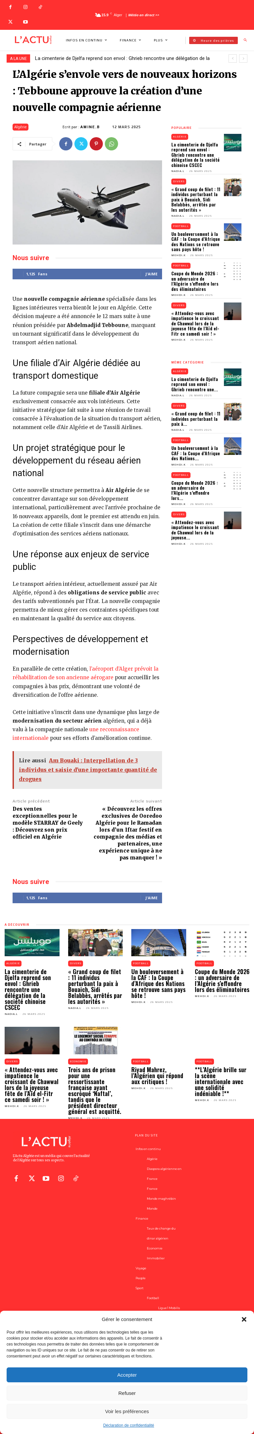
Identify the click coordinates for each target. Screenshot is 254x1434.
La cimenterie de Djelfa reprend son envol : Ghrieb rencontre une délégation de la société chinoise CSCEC (195, 154)
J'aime (151, 273)
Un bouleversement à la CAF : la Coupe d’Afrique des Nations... (195, 453)
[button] (244, 1319)
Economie (78, 1061)
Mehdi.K (178, 255)
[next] (243, 58)
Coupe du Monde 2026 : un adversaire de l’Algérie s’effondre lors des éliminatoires (195, 281)
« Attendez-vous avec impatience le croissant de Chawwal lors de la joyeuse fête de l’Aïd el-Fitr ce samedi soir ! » (195, 323)
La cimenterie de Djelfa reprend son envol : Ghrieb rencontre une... (194, 384)
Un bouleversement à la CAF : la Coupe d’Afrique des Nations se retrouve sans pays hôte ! (195, 241)
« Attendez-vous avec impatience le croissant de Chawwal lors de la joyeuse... (195, 530)
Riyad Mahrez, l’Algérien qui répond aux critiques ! (157, 1075)
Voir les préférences (127, 1411)
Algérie (20, 127)
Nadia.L (178, 171)
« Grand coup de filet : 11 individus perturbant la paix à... (195, 418)
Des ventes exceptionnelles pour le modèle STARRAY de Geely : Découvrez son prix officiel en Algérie (48, 823)
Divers (179, 181)
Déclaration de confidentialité (128, 1425)
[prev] (233, 58)
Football (181, 226)
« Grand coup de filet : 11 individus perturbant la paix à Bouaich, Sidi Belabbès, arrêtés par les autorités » (195, 199)
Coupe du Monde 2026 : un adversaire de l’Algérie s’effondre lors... (194, 490)
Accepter (127, 1375)
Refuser (127, 1393)
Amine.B (90, 127)
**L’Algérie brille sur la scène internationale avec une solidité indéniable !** (220, 1081)
